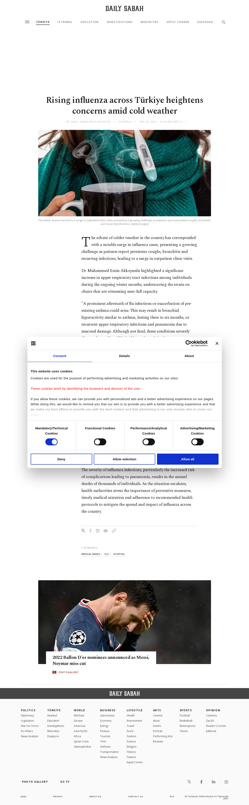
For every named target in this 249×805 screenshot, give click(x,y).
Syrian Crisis (81, 741)
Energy (104, 726)
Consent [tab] (59, 356)
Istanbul (65, 22)
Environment (134, 721)
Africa (77, 736)
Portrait (157, 731)
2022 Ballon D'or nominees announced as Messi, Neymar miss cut (100, 660)
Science (131, 741)
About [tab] (189, 356)
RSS (172, 796)
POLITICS (28, 710)
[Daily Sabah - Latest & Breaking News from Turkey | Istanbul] (124, 8)
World (79, 710)
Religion (131, 746)
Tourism (105, 736)
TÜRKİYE (43, 22)
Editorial (211, 731)
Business (108, 710)
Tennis (184, 731)
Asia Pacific (80, 731)
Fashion (131, 736)
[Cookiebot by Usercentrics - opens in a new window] (189, 343)
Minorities (150, 22)
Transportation (109, 752)
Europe (78, 721)
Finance (104, 731)
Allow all (187, 459)
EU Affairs (27, 731)
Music (156, 721)
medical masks (90, 554)
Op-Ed (210, 721)
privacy (57, 796)
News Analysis (29, 736)
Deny (61, 459)
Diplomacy (27, 715)
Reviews (158, 741)
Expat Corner (178, 22)
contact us (135, 796)
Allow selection (124, 459)
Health (131, 715)
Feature (131, 757)
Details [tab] (124, 356)
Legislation (27, 721)
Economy (105, 721)
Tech (103, 741)
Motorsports (187, 726)
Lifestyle (135, 710)
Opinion (213, 710)
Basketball (186, 721)
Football (185, 715)
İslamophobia (82, 746)
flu (107, 554)
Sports (186, 710)
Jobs (24, 796)
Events (157, 726)
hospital (119, 554)
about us (95, 796)
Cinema (157, 715)
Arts (157, 710)
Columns (211, 715)
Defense (105, 746)
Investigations (120, 22)
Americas (79, 726)
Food (130, 731)
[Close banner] (217, 343)
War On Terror (30, 726)
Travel (130, 726)
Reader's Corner (216, 726)
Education (90, 22)
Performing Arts (163, 736)
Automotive (107, 715)
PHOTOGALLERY (69, 672)
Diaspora (205, 22)
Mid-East (79, 715)
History (131, 752)
